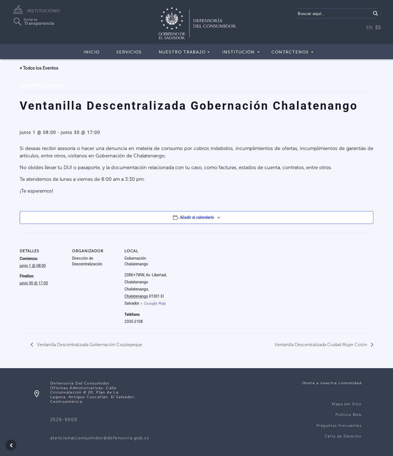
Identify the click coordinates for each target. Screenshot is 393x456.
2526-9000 (63, 419)
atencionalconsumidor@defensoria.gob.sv (100, 437)
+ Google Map (153, 303)
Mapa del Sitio (347, 404)
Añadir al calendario (197, 217)
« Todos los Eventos (39, 68)
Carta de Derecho (343, 436)
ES (378, 28)
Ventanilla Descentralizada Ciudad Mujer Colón (321, 344)
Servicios (129, 52)
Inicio (92, 52)
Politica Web (348, 414)
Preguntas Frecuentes (339, 425)
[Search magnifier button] (375, 13)
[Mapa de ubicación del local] (245, 270)
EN (369, 28)
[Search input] (333, 13)
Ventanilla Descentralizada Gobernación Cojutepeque (89, 344)
